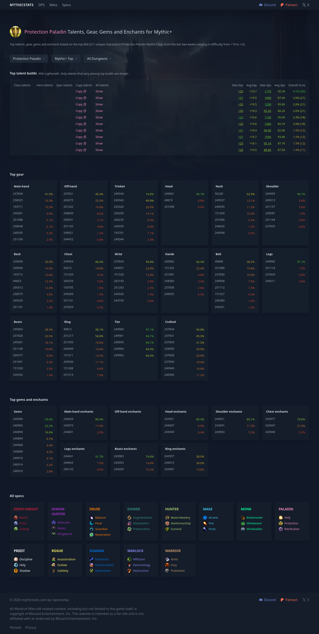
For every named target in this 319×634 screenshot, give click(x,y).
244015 (169, 463)
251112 (220, 287)
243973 (68, 425)
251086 (220, 268)
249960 (270, 261)
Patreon (289, 600)
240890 (18, 432)
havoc (59, 528)
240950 (220, 207)
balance (98, 518)
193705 (68, 287)
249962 (169, 261)
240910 (18, 458)
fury (171, 565)
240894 (18, 438)
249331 (220, 307)
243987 (169, 469)
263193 (119, 281)
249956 (18, 268)
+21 (240, 98)
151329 (68, 274)
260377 (18, 355)
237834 (119, 261)
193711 (18, 207)
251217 (68, 336)
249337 (220, 200)
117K (268, 91)
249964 (68, 261)
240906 (18, 419)
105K (268, 137)
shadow (22, 571)
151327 (220, 294)
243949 (169, 432)
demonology (138, 565)
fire (208, 523)
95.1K (267, 143)
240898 (18, 451)
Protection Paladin (29, 58)
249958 (220, 281)
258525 (18, 200)
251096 (220, 220)
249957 (119, 268)
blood (20, 518)
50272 (67, 268)
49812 (67, 329)
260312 (18, 287)
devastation (138, 523)
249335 (18, 300)
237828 (18, 336)
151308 (68, 368)
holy (285, 518)
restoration (100, 535)
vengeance (62, 534)
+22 (240, 117)
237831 (68, 194)
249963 (18, 329)
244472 (68, 239)
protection (288, 523)
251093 (68, 342)
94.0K (267, 130)
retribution (289, 529)
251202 (68, 207)
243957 (169, 456)
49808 (219, 261)
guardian (99, 529)
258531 (68, 220)
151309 (220, 213)
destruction (138, 571)
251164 (270, 220)
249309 (68, 294)
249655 (169, 294)
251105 (68, 226)
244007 (169, 425)
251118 (270, 268)
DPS (41, 5)
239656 (18, 261)
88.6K (267, 150)
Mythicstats (22, 5)
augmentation (139, 518)
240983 (18, 425)
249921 (68, 233)
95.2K (267, 111)
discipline (23, 559)
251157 (270, 207)
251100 (18, 239)
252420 (119, 207)
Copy (81, 91)
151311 (68, 355)
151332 (169, 268)
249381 (18, 342)
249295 (18, 233)
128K (268, 104)
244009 (119, 469)
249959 (270, 194)
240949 (68, 349)
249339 (119, 226)
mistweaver (251, 523)
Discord (267, 600)
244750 (119, 300)
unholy (21, 529)
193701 (119, 233)
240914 (18, 464)
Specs (66, 5)
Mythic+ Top (66, 58)
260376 (68, 281)
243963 (220, 432)
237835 (270, 226)
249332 (18, 375)
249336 (68, 362)
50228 (219, 194)
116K (268, 117)
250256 (119, 213)
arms (171, 559)
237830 (220, 274)
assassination (64, 559)
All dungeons (99, 58)
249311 (270, 281)
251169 (18, 349)
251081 (169, 274)
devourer (61, 522)
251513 (68, 375)
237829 (68, 307)
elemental (99, 559)
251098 (169, 207)
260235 (119, 220)
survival (173, 529)
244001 (68, 432)
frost (20, 523)
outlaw (59, 565)
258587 (270, 213)
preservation (138, 529)
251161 (18, 307)
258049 (68, 213)
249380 (220, 300)
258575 (18, 294)
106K (268, 98)
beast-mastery (177, 518)
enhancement (102, 565)
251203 (119, 287)
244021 (220, 419)
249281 (18, 213)
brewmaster (252, 518)
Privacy (30, 627)
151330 (18, 368)
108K (268, 124)
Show (99, 91)
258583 (169, 281)
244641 (68, 456)
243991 (220, 425)
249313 (270, 200)
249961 (169, 194)
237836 (169, 287)
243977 (270, 419)
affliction (136, 559)
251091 (18, 362)
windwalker (251, 529)
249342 (119, 200)
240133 (68, 469)
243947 (270, 425)
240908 (18, 445)
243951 (169, 419)
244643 (68, 463)
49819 (168, 200)
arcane (210, 518)
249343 (119, 194)
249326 (119, 294)
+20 (240, 91)
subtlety (60, 571)
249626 (220, 226)
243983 (119, 456)
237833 (270, 274)
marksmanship (178, 523)
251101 (68, 300)
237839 (18, 194)
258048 (18, 226)
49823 (17, 281)
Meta (53, 5)
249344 (119, 239)
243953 (119, 463)
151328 (119, 274)
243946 (270, 432)
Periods (15, 627)
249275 (68, 200)
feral (96, 523)
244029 (68, 419)
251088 (18, 220)
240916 (18, 471)
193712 (18, 274)
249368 (220, 233)
